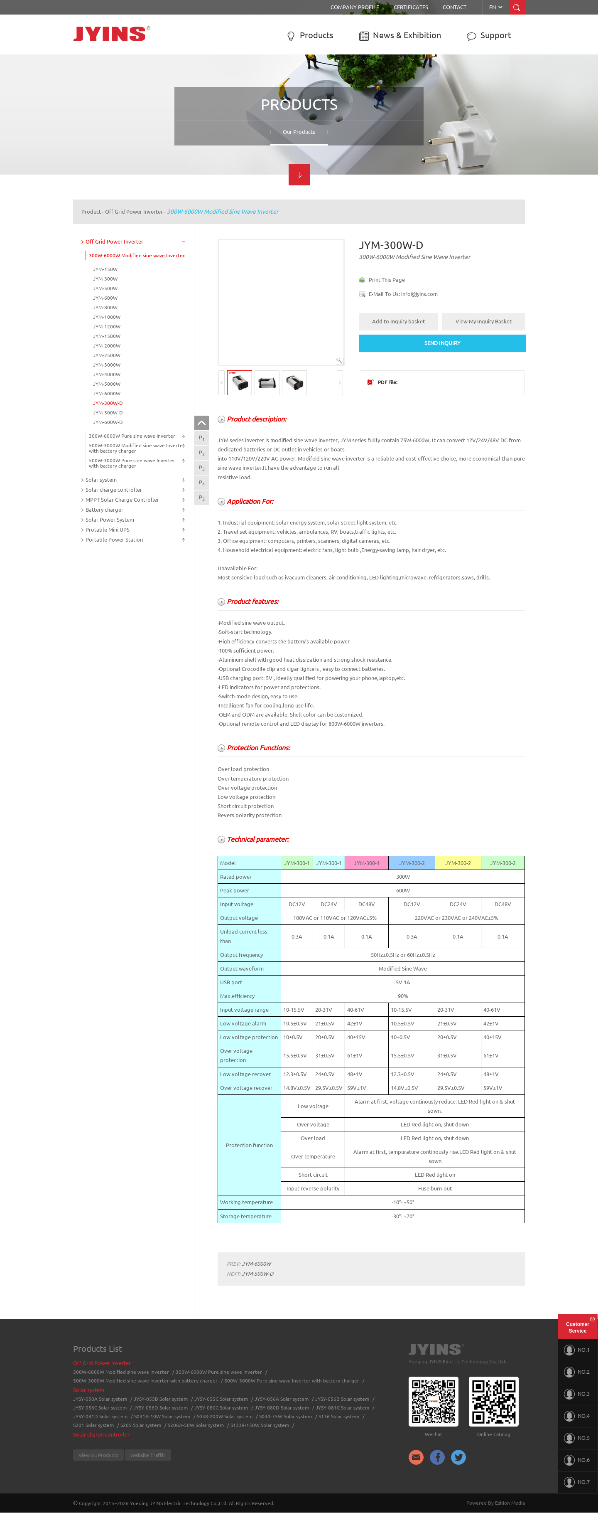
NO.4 (577, 1416)
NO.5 (577, 1438)
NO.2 (577, 1372)
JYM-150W (105, 269)
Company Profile (355, 7)
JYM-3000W (106, 364)
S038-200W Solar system (224, 1416)
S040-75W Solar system (285, 1416)
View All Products (98, 1455)
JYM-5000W (106, 384)
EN (496, 7)
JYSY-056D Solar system (160, 1407)
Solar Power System (110, 519)
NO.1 (577, 1350)
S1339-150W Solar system (259, 1425)
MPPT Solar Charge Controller (122, 500)
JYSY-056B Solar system (342, 1399)
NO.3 (577, 1394)
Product (91, 211)
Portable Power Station (114, 539)
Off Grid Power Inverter (134, 211)
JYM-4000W (106, 374)
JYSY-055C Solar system (221, 1399)
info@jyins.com (419, 294)
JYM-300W (105, 278)
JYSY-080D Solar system (282, 1407)
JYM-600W (105, 298)
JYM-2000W (106, 345)
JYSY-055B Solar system (161, 1399)
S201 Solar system (93, 1425)
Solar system (101, 480)
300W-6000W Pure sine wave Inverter (132, 436)
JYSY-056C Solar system (100, 1407)
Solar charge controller (114, 490)
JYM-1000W (106, 317)
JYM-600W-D (108, 422)
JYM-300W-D (108, 403)
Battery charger (104, 510)
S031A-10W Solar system (162, 1416)
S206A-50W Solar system (196, 1425)
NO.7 (577, 1482)
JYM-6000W (106, 393)
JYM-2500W (106, 355)
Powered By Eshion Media (495, 1503)
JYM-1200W (106, 326)
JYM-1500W (106, 336)
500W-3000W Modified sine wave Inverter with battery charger (137, 448)
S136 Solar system (339, 1416)
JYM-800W (105, 307)
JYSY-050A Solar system (100, 1399)
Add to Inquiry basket (398, 321)
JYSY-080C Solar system (221, 1407)
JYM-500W (105, 288)
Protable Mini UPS (108, 529)
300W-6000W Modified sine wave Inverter (222, 211)
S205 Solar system (140, 1425)
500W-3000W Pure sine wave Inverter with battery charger (132, 463)
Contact (454, 7)
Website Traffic (148, 1455)
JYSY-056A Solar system (282, 1399)
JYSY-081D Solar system (100, 1416)
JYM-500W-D (108, 412)
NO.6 (577, 1460)
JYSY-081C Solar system (342, 1407)
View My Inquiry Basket (484, 321)
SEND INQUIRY (442, 343)
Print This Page (387, 280)
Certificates (411, 7)
